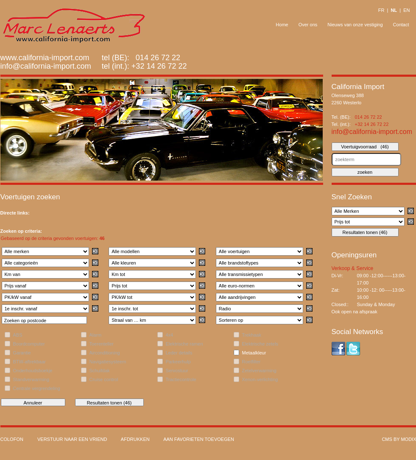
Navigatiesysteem (107, 361)
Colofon (11, 439)
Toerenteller (101, 343)
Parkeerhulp (178, 361)
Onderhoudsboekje (33, 370)
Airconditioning (104, 352)
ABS (17, 334)
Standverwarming (31, 379)
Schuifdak (99, 370)
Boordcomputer (29, 343)
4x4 (169, 334)
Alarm (95, 334)
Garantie (22, 352)
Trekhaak (251, 334)
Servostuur (177, 370)
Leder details (179, 352)
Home (282, 24)
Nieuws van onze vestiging (354, 24)
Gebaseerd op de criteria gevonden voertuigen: (53, 238)
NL (394, 10)
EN (406, 10)
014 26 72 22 (368, 117)
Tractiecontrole (181, 379)
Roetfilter (251, 361)
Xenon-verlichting (260, 379)
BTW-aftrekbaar (29, 361)
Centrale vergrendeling (36, 388)
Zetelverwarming (259, 370)
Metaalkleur (254, 352)
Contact (401, 24)
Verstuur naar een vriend (72, 439)
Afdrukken (135, 439)
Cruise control (103, 379)
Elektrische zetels (260, 343)
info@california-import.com (45, 66)
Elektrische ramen (184, 343)
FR (381, 10)
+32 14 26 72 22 (159, 66)
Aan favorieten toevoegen (198, 439)
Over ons (308, 24)
